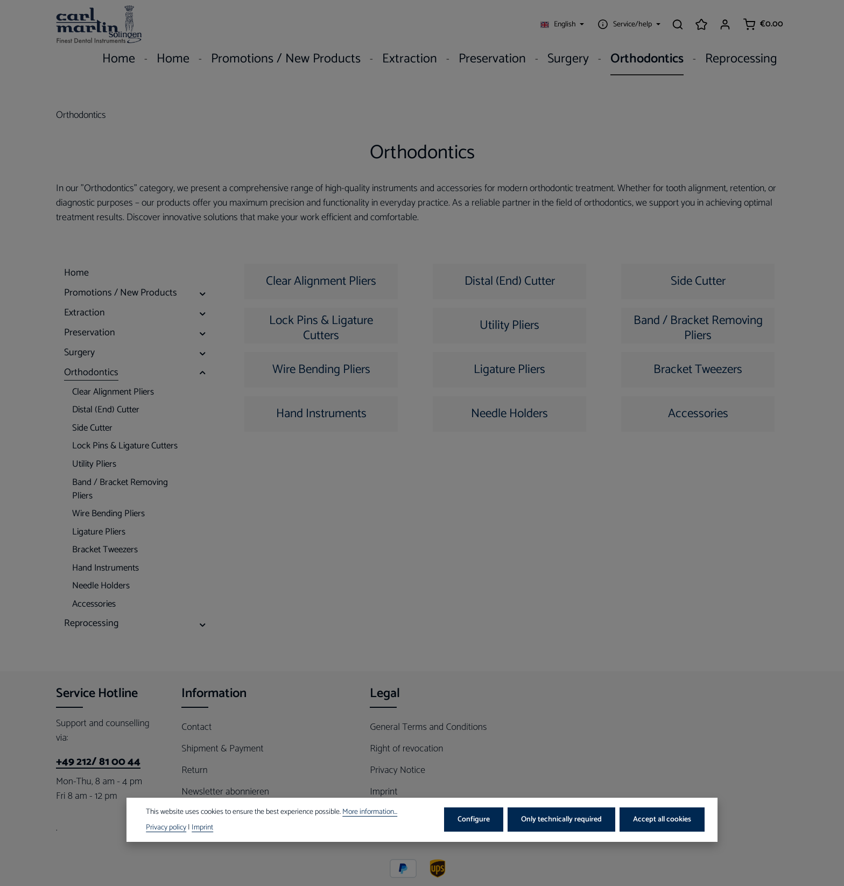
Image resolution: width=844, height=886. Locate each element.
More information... (369, 812)
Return (194, 770)
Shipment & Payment (222, 749)
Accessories (698, 414)
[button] (202, 293)
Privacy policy (166, 827)
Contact (196, 727)
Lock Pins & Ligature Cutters (321, 327)
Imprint (383, 792)
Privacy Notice (397, 770)
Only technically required (561, 819)
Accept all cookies (662, 819)
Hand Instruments (321, 414)
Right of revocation (406, 749)
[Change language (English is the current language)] (562, 24)
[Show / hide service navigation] (627, 24)
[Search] (677, 24)
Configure (474, 819)
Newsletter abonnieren (225, 792)
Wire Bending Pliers (321, 369)
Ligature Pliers (509, 369)
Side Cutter (698, 281)
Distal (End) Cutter (510, 281)
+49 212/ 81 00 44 (98, 762)
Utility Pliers (509, 325)
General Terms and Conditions (428, 727)
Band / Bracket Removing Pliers (698, 327)
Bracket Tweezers (697, 369)
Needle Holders (509, 414)
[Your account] (725, 24)
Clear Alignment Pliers (321, 281)
